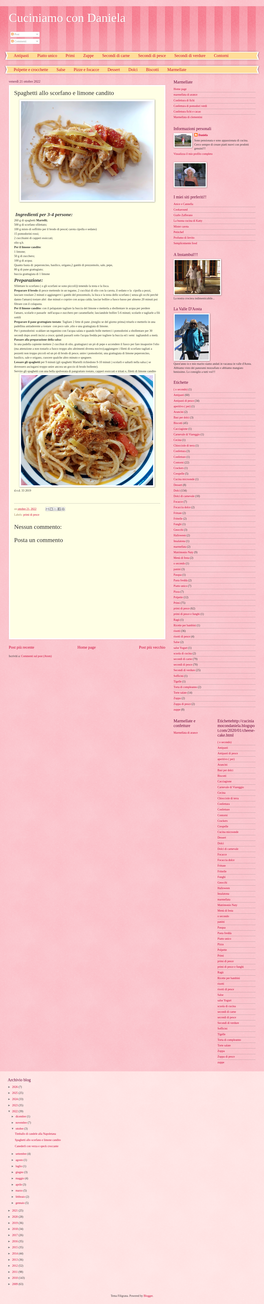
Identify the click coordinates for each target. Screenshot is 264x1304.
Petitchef (179, 232)
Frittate (178, 513)
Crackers (179, 468)
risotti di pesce (182, 636)
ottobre (19, 1128)
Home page (87, 647)
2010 (15, 1277)
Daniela (203, 135)
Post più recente (21, 647)
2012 (15, 1265)
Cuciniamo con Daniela (67, 18)
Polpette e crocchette (31, 69)
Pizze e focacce (86, 69)
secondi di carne (183, 659)
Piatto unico (47, 55)
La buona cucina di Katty (188, 220)
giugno (19, 1172)
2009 (15, 1284)
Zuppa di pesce (182, 704)
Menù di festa (181, 557)
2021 (15, 1210)
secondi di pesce (183, 664)
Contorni (179, 462)
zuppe (177, 709)
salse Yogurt (180, 647)
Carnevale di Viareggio (187, 434)
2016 (15, 1241)
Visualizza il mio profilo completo (193, 153)
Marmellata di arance (186, 732)
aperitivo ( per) (182, 406)
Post (15, 34)
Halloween (180, 535)
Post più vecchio (152, 647)
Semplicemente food (185, 243)
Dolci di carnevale (184, 496)
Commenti (18, 41)
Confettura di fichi (184, 100)
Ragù (177, 619)
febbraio (20, 1196)
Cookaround (181, 209)
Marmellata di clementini (188, 117)
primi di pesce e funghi (187, 614)
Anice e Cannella (183, 204)
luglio (19, 1166)
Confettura (180, 451)
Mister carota (181, 226)
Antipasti (21, 55)
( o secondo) (181, 389)
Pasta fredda (181, 580)
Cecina (178, 440)
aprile (19, 1184)
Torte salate (180, 692)
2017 (15, 1235)
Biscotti (152, 69)
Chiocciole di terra (184, 445)
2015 (15, 1247)
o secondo (179, 563)
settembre (21, 1153)
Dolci (133, 69)
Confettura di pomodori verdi (190, 106)
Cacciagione (181, 428)
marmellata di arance (186, 94)
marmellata (180, 546)
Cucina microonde (184, 479)
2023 (15, 1105)
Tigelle (178, 681)
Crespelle (179, 473)
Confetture (180, 456)
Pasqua (178, 574)
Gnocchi (178, 529)
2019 (15, 1223)
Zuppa (177, 698)
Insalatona (179, 541)
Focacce (178, 501)
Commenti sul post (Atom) (36, 656)
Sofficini (179, 675)
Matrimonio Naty (183, 552)
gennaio (20, 1203)
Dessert (114, 69)
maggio (20, 1178)
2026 (15, 1086)
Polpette (178, 597)
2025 (15, 1092)
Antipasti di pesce (184, 400)
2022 (15, 1111)
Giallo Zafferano (183, 215)
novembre (21, 1122)
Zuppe (88, 55)
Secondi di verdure (189, 55)
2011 (15, 1271)
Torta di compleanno (185, 687)
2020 (15, 1216)
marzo (19, 1190)
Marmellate (176, 69)
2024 (15, 1099)
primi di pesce (31, 514)
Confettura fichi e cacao (187, 111)
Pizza (177, 591)
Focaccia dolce (182, 507)
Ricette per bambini (185, 625)
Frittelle (178, 518)
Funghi (178, 524)
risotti (177, 630)
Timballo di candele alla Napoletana (35, 1133)
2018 (15, 1229)
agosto (19, 1160)
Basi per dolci (182, 417)
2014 (15, 1253)
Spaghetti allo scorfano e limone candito (38, 1140)
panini (177, 569)
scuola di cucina (183, 653)
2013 (15, 1259)
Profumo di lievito (184, 237)
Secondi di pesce (152, 55)
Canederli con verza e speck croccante (36, 1146)
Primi (70, 55)
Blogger (148, 1295)
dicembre (21, 1116)
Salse (61, 69)
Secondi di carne (116, 55)
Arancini (179, 411)
